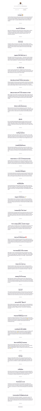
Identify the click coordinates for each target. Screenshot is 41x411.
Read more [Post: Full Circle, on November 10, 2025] (20, 45)
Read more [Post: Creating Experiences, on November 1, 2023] (20, 149)
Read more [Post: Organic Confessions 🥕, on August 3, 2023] (20, 200)
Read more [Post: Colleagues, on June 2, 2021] (20, 372)
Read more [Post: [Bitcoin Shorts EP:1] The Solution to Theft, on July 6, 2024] (20, 96)
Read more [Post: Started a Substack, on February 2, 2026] (20, 32)
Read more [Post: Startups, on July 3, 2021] (20, 359)
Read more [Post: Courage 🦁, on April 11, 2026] (20, 18)
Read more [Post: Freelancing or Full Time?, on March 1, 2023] (20, 214)
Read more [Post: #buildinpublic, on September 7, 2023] (20, 187)
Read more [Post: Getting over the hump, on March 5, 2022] (20, 280)
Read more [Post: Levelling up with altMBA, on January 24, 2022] (20, 332)
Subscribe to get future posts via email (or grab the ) (20, 8)
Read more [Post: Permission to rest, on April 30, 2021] (20, 385)
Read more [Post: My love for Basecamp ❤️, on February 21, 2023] (20, 240)
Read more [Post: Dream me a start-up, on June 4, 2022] (20, 267)
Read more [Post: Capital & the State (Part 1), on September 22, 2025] (20, 58)
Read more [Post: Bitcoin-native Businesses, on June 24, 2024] (20, 109)
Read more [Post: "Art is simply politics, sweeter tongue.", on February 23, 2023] (20, 227)
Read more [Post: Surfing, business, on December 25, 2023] (20, 136)
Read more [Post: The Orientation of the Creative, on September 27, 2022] (20, 254)
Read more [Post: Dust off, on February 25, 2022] (20, 293)
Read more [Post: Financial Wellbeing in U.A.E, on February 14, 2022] (20, 319)
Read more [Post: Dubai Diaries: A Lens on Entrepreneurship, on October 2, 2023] (20, 161)
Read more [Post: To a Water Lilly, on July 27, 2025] (20, 70)
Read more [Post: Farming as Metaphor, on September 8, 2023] (20, 174)
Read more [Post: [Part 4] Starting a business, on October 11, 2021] (20, 346)
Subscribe (25, 9)
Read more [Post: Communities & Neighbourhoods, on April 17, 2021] (20, 398)
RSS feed (26, 8)
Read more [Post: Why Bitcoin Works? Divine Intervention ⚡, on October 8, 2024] (20, 83)
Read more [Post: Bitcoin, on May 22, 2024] (20, 123)
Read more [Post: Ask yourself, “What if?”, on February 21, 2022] (20, 306)
